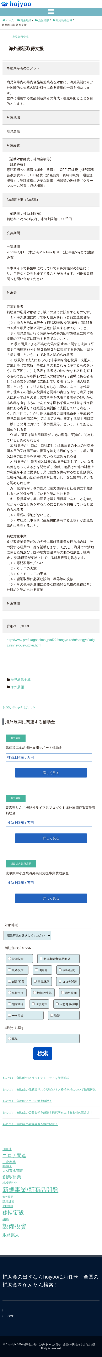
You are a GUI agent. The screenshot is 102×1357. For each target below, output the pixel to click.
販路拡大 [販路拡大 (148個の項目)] (10, 1234)
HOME (9, 1316)
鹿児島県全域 (21, 679)
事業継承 (41, 981)
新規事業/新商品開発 (55, 959)
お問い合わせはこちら (19, 707)
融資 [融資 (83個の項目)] (5, 1219)
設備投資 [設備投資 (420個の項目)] (14, 1226)
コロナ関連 (68, 981)
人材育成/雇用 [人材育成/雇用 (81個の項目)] (12, 1171)
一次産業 (15, 1015)
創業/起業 (16, 981)
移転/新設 (67, 970)
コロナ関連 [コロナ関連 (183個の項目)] (14, 1155)
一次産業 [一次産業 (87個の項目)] (9, 1162)
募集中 (14, 1038)
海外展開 (17, 687)
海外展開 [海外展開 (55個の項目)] (7, 1196)
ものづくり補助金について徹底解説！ (27, 1101)
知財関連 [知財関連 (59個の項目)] (7, 1206)
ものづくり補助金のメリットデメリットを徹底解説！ (37, 1077)
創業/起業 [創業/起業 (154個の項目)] (11, 1176)
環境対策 (39, 1004)
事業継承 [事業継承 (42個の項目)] (7, 1166)
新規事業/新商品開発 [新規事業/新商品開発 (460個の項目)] (30, 1189)
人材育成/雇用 (67, 1004)
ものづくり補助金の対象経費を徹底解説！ (30, 1124)
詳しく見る (51, 773)
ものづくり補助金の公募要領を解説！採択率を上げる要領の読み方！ (47, 1112)
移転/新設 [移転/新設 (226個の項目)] (13, 1212)
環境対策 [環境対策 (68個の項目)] (8, 1201)
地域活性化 (42, 993)
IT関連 (41, 970)
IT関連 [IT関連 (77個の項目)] (7, 1149)
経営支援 (15, 993)
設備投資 (15, 959)
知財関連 (15, 1004)
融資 (55, 1015)
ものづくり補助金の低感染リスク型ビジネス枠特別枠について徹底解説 (49, 1089)
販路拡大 (16, 863)
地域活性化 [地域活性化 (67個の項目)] (9, 1182)
